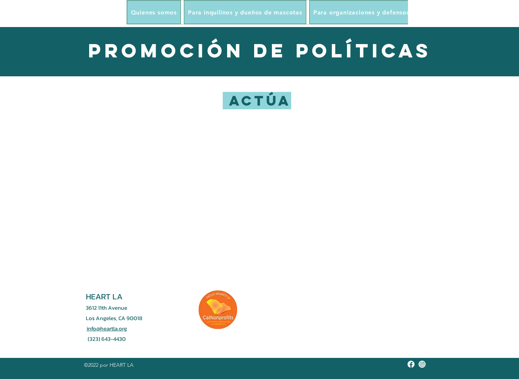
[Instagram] (422, 364)
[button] (154, 12)
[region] (259, 176)
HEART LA (104, 296)
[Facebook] (411, 364)
